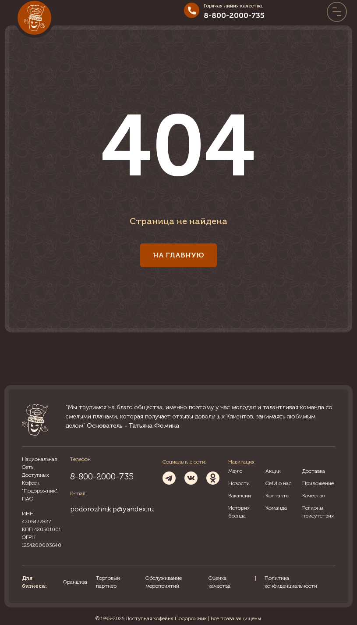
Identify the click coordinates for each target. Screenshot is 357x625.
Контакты (277, 496)
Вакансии (239, 496)
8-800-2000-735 (234, 15)
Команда (276, 508)
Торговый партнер (108, 582)
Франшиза (75, 582)
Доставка (313, 471)
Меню (235, 471)
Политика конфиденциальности (291, 582)
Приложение (318, 483)
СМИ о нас (278, 483)
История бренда (239, 512)
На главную (178, 255)
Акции (273, 471)
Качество (313, 496)
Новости (239, 483)
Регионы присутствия (318, 512)
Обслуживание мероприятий (163, 582)
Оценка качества (219, 582)
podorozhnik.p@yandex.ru (112, 509)
